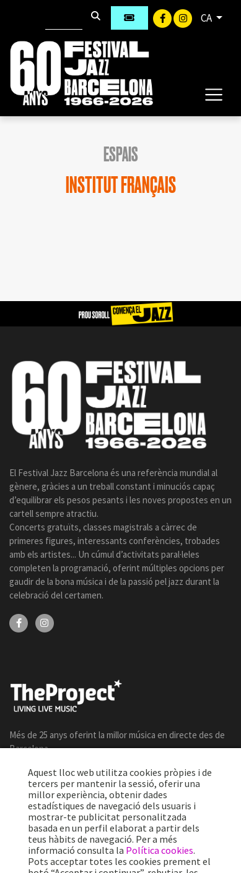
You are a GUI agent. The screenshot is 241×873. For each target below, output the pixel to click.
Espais (120, 154)
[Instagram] (182, 17)
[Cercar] (63, 18)
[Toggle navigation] (213, 94)
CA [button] (207, 18)
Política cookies (159, 850)
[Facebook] (163, 17)
